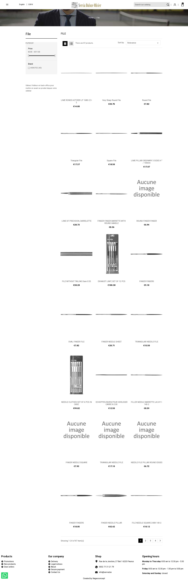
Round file (146, 100)
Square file (111, 160)
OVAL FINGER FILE (76, 342)
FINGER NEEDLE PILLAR (111, 523)
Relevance (143, 43)
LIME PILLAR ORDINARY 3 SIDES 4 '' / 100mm (146, 161)
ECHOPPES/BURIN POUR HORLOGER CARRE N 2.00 (111, 403)
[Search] (152, 4)
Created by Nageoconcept (94, 578)
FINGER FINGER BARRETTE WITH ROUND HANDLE (111, 222)
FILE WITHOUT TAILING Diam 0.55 (76, 281)
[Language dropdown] (22, 4)
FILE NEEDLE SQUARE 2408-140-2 (146, 523)
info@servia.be (105, 572)
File (28, 34)
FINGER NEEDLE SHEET (111, 342)
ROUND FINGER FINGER (146, 221)
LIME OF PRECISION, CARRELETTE (76, 221)
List (71, 43)
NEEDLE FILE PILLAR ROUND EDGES (146, 462)
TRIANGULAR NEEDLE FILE (146, 342)
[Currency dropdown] (31, 4)
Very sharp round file (111, 100)
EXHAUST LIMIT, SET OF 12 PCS (111, 281)
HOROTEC (36, 68)
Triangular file (76, 160)
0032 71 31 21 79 (106, 567)
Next (160, 540)
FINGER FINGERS (146, 281)
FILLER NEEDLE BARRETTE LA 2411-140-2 (146, 403)
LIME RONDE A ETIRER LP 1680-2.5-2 (76, 101)
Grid (65, 43)
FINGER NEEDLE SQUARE (76, 462)
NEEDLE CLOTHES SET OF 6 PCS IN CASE (76, 403)
